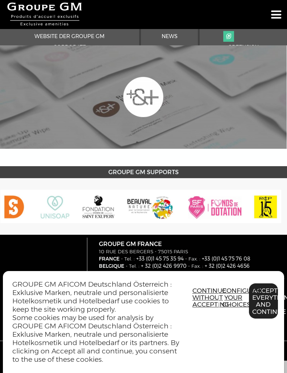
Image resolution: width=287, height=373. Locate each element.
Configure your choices (235, 297)
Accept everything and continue (265, 301)
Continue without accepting (205, 297)
